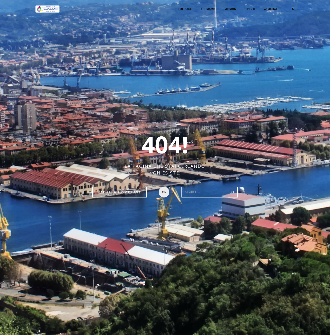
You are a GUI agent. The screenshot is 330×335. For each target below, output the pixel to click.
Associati (271, 9)
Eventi (250, 9)
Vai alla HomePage (119, 192)
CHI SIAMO (208, 9)
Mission (230, 9)
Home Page (183, 9)
